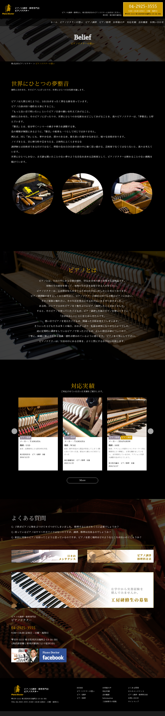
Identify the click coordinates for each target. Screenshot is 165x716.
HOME (80, 688)
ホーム (54, 22)
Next (150, 431)
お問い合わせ (157, 22)
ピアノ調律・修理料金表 (138, 695)
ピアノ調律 (91, 22)
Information (107, 698)
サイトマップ (133, 701)
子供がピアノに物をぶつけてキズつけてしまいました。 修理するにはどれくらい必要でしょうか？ (67, 527)
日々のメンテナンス (136, 691)
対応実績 (131, 22)
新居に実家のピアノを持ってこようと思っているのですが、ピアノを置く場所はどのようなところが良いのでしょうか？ (78, 537)
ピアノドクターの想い (71, 22)
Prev (14, 431)
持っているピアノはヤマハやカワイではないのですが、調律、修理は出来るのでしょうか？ (63, 532)
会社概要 (143, 22)
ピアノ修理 (105, 22)
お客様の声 (119, 22)
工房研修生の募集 (109, 701)
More (83, 480)
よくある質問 (133, 688)
